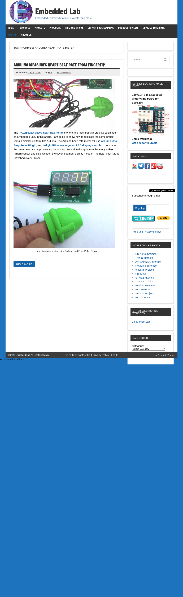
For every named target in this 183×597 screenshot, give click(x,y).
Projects (39, 28)
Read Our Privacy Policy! (146, 231)
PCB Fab (12, 35)
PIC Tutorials (142, 297)
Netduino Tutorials (145, 265)
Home (11, 28)
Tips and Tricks (74, 28)
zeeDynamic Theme (164, 355)
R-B (50, 72)
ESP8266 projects (145, 253)
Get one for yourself (144, 142)
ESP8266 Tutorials (154, 28)
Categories (138, 345)
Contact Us (84, 354)
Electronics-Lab (141, 321)
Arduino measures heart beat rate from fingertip (59, 65)
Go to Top (70, 354)
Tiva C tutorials (144, 257)
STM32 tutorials (144, 277)
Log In (114, 354)
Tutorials (24, 28)
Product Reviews (128, 28)
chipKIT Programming (101, 28)
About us (26, 35)
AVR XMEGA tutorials (148, 261)
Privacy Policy (101, 354)
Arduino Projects (145, 293)
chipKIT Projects (144, 269)
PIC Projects (142, 289)
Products (55, 28)
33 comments (64, 72)
